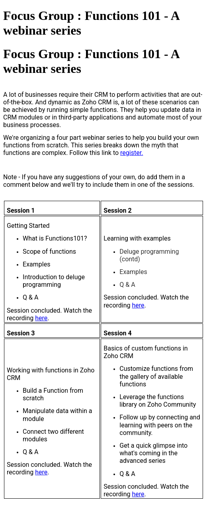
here (41, 318)
